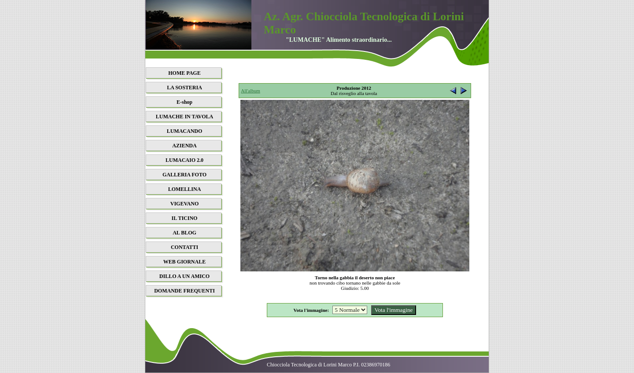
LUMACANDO (185, 131)
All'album (250, 90)
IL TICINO (185, 218)
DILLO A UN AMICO (184, 276)
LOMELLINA (184, 189)
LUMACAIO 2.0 (184, 160)
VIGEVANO (184, 204)
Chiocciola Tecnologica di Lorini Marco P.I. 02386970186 (328, 365)
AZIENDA (184, 146)
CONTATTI (184, 247)
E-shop (184, 102)
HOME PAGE (184, 73)
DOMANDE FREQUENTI (184, 291)
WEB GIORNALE (184, 262)
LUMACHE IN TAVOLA (184, 116)
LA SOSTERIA (184, 87)
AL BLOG (184, 233)
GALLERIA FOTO (184, 175)
